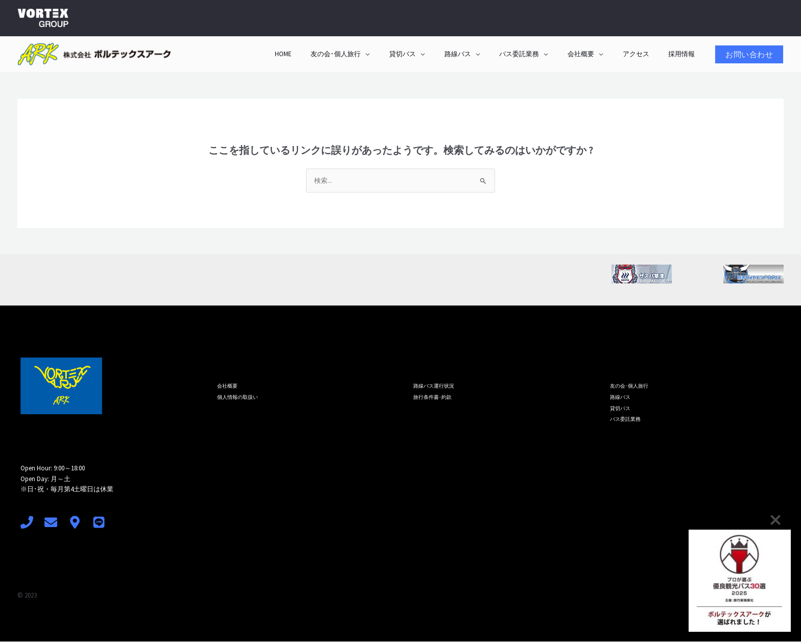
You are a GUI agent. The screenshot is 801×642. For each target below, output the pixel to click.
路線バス (484, 54)
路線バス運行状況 (433, 386)
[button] (749, 54)
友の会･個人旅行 (374, 54)
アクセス (644, 54)
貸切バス (435, 54)
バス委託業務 (540, 54)
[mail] (50, 522)
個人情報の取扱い (237, 396)
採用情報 (684, 54)
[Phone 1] (26, 522)
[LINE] (98, 522)
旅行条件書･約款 (432, 396)
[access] (74, 522)
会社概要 (595, 54)
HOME (327, 54)
